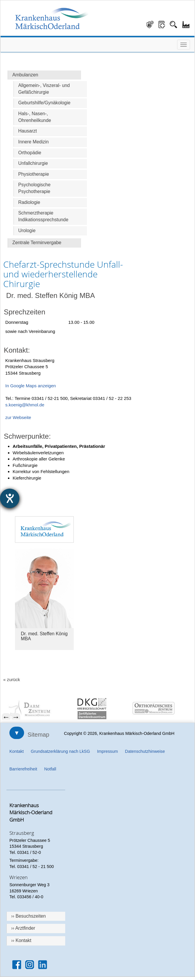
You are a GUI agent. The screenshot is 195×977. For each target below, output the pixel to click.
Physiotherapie (33, 174)
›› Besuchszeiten (28, 916)
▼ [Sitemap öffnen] (17, 733)
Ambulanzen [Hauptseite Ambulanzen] (25, 74)
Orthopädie (29, 152)
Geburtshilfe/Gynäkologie (44, 102)
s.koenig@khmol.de (24, 404)
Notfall (50, 769)
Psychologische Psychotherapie (34, 188)
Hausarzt (27, 130)
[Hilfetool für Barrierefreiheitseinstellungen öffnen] (9, 498)
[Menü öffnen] (183, 45)
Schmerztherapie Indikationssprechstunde (43, 216)
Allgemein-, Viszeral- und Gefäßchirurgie (44, 89)
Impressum (107, 751)
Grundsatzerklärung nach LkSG (60, 751)
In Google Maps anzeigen (30, 385)
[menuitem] (36, 709)
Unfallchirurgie (33, 163)
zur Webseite (18, 417)
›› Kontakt (21, 940)
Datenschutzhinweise (145, 751)
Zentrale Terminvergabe (36, 242)
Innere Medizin (33, 141)
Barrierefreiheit (23, 769)
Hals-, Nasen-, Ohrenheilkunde (34, 117)
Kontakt (16, 751)
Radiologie (29, 202)
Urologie (27, 230)
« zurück (11, 679)
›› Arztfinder (23, 928)
